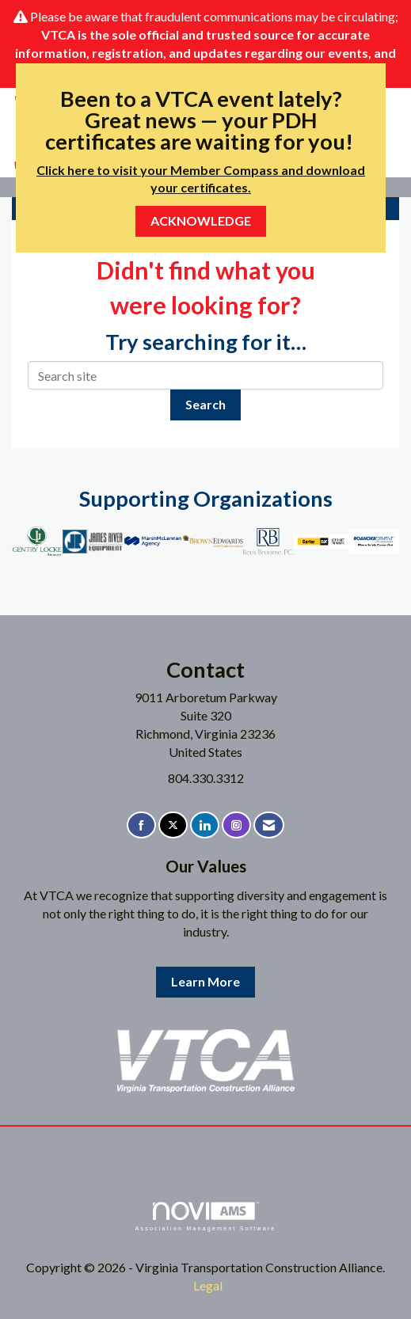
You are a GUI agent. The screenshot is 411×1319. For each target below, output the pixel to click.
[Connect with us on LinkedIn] (204, 825)
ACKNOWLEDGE (200, 220)
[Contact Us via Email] (268, 825)
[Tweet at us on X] (173, 825)
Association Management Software (205, 1216)
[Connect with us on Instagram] (236, 825)
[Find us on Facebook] (141, 825)
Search (205, 404)
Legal (208, 1285)
